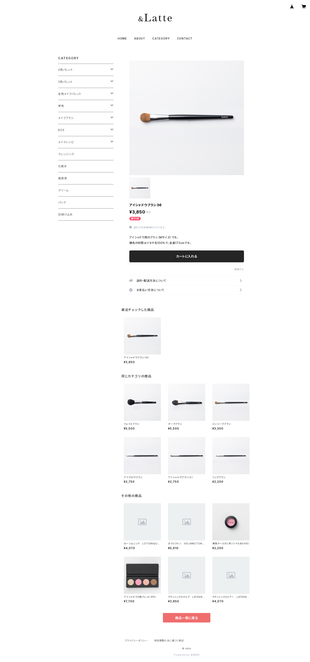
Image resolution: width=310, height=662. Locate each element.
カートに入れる (186, 256)
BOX (61, 130)
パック (62, 202)
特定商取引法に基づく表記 (169, 640)
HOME (122, 38)
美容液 (62, 178)
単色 (61, 106)
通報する (239, 269)
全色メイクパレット (69, 93)
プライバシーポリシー (136, 640)
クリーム (63, 190)
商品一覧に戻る (186, 618)
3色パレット (65, 81)
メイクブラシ (66, 118)
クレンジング (66, 154)
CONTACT (185, 38)
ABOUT (139, 38)
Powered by (186, 654)
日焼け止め (65, 214)
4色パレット (65, 69)
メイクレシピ (66, 142)
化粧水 (62, 166)
